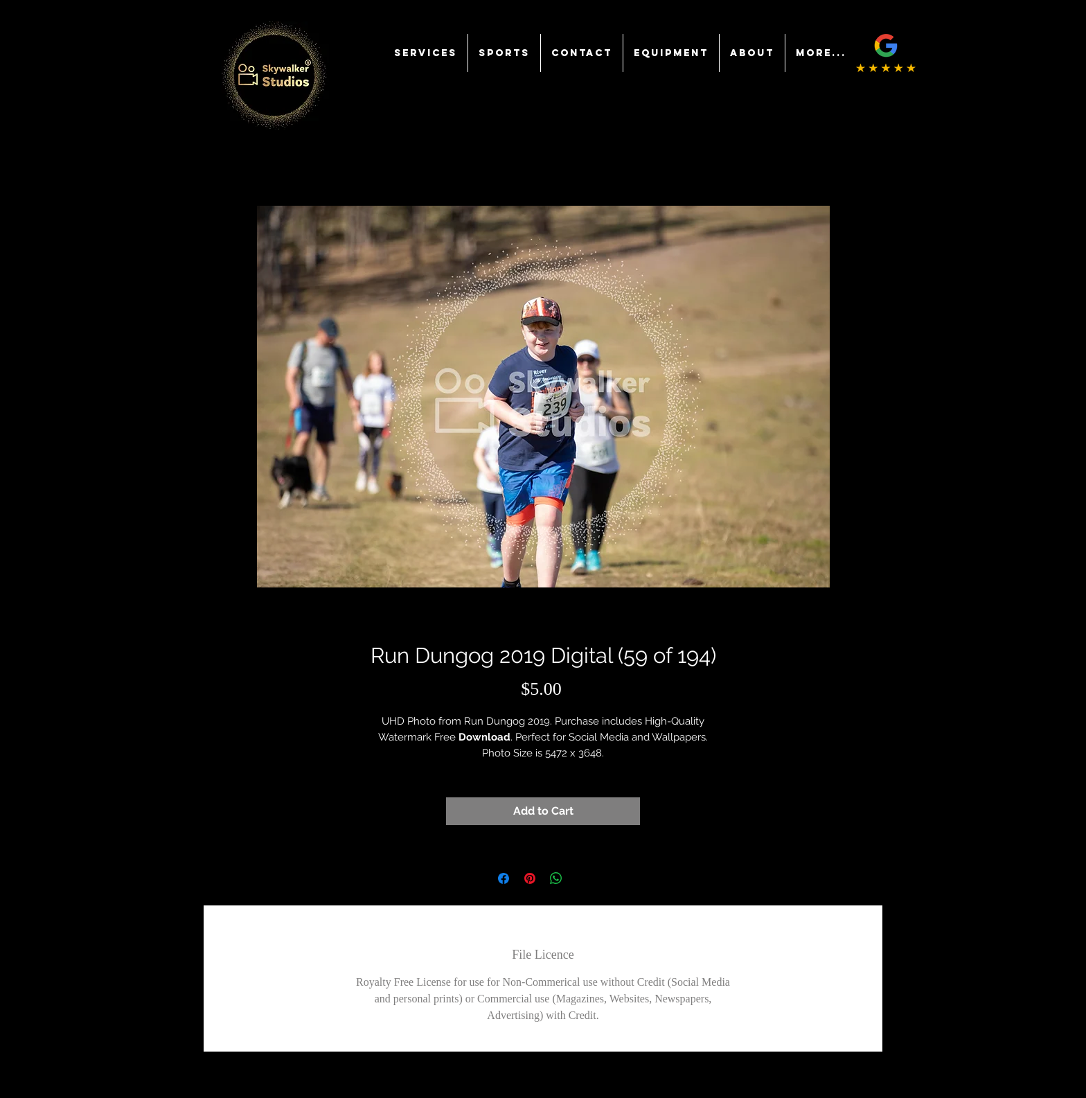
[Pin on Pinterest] (530, 878)
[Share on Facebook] (503, 878)
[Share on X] (582, 878)
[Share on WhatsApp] (556, 878)
